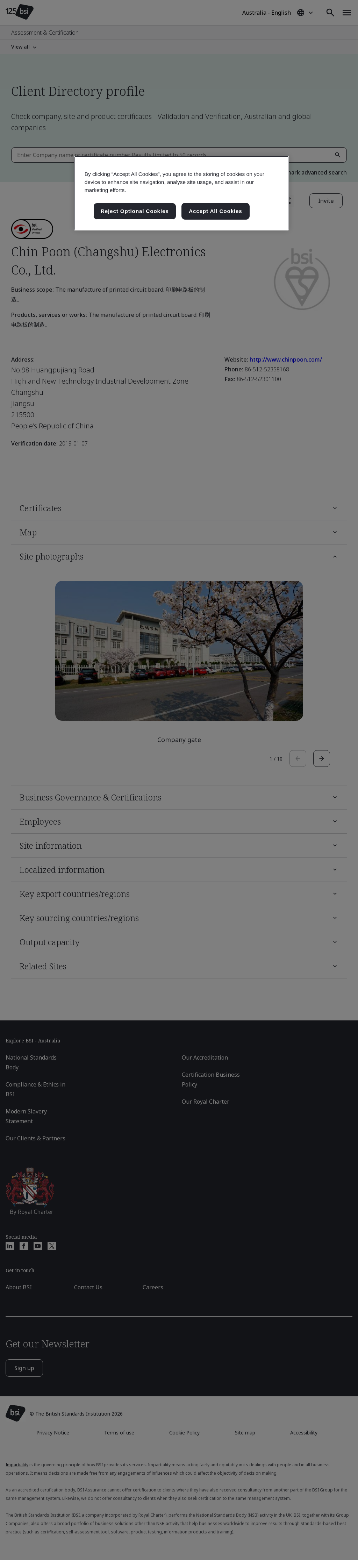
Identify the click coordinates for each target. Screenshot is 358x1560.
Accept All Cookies (215, 211)
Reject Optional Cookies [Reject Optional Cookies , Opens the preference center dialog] (135, 211)
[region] (181, 193)
